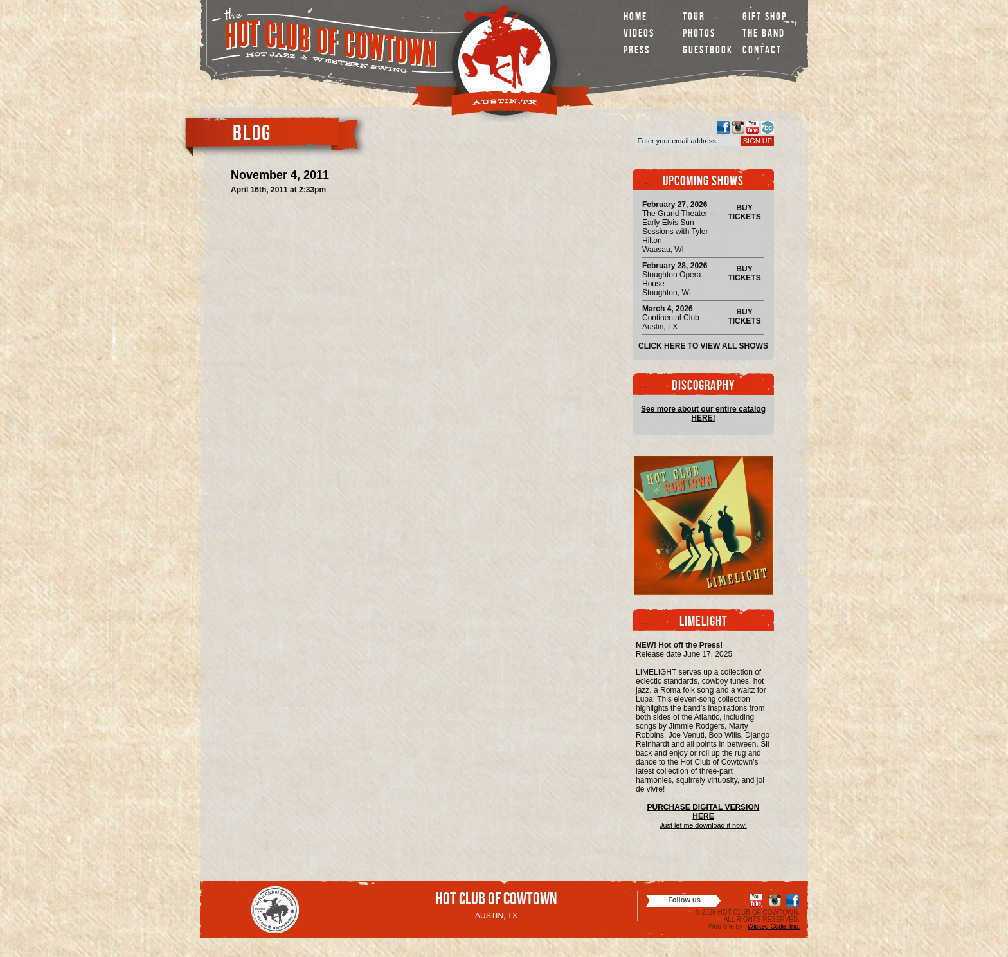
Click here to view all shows (703, 346)
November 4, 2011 (280, 175)
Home (635, 17)
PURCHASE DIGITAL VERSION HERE (703, 812)
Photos (699, 34)
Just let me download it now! (703, 825)
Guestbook (708, 51)
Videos (639, 34)
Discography (703, 387)
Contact (762, 51)
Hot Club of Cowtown (496, 900)
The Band (763, 34)
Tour (694, 17)
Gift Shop (764, 17)
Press (637, 51)
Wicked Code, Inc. (774, 926)
